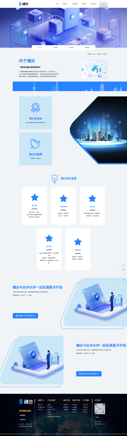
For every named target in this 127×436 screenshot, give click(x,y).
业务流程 (65, 407)
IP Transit (50, 407)
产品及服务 (74, 3)
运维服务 (74, 407)
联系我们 (87, 47)
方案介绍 (65, 404)
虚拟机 (49, 412)
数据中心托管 (51, 409)
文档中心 (74, 412)
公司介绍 (40, 47)
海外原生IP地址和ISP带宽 (54, 416)
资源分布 (40, 404)
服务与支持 (94, 3)
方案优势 (65, 409)
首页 (57, 3)
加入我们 (71, 47)
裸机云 (49, 404)
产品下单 (40, 409)
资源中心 (65, 3)
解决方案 (84, 3)
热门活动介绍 (41, 407)
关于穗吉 (103, 3)
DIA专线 (50, 414)
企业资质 (55, 47)
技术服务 (74, 404)
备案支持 (74, 409)
